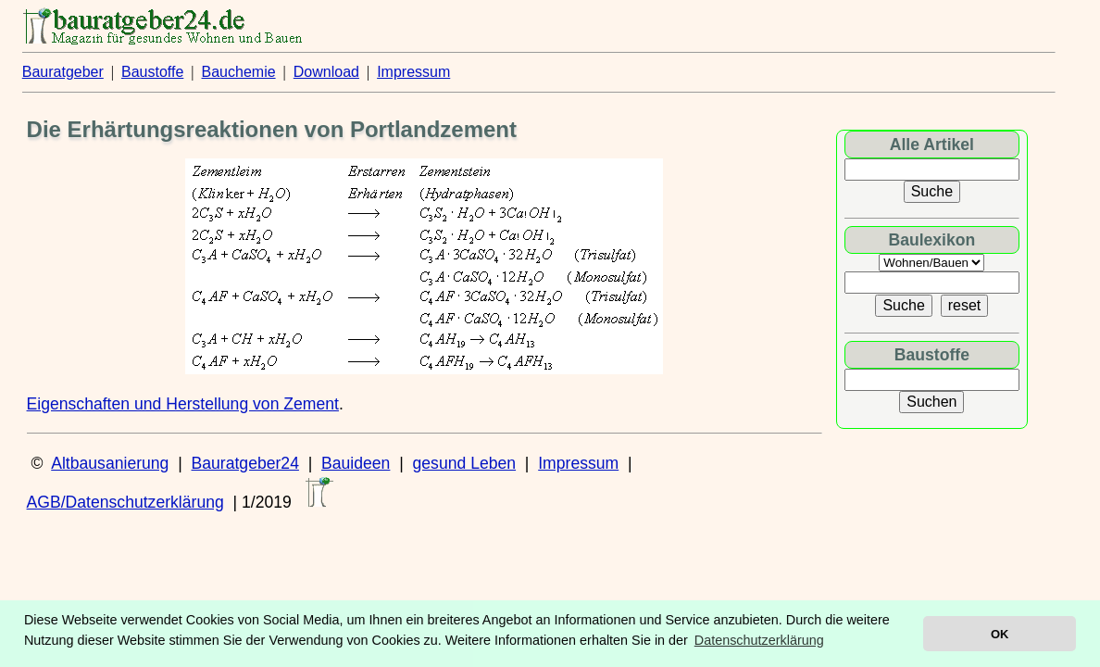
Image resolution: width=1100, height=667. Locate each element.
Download (326, 72)
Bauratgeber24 (245, 463)
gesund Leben (465, 463)
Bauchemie (239, 72)
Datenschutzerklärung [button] (759, 640)
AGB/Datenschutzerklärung (125, 502)
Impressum (413, 72)
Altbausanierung (110, 463)
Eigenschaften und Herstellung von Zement (183, 404)
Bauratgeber (63, 72)
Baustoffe (152, 72)
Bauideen (355, 463)
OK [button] (999, 634)
